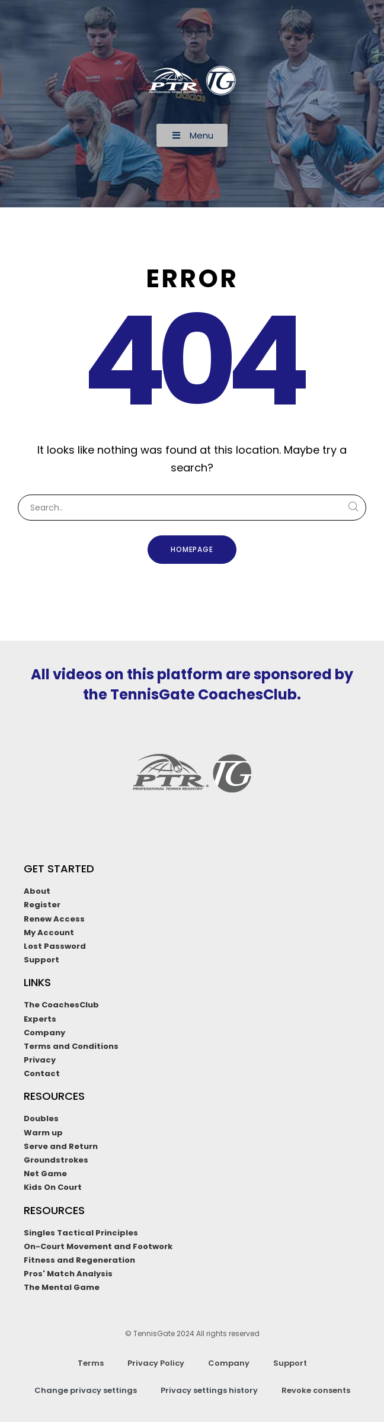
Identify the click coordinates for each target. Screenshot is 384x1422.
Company (228, 1363)
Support (290, 1363)
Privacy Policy (155, 1363)
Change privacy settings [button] (85, 1390)
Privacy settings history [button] (209, 1390)
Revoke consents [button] (315, 1390)
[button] (192, 135)
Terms (91, 1363)
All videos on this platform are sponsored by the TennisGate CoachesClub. (192, 684)
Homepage (192, 549)
